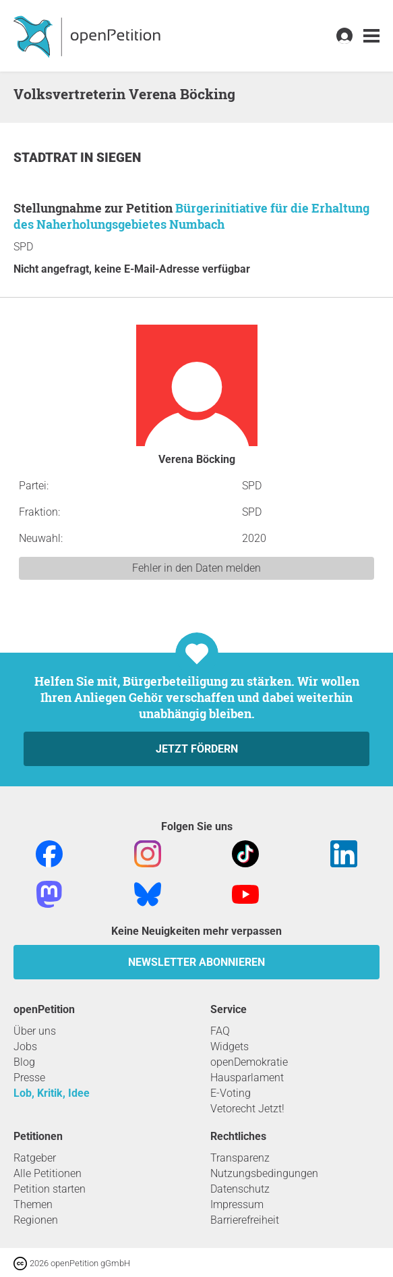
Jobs (25, 1046)
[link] (371, 36)
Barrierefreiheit (244, 1220)
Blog (24, 1062)
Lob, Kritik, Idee (51, 1093)
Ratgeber (34, 1157)
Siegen (118, 157)
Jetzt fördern (197, 748)
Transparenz (240, 1157)
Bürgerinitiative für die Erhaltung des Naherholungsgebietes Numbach (191, 216)
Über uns (34, 1031)
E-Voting (230, 1093)
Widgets (229, 1046)
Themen (33, 1204)
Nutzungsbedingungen (264, 1173)
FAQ (220, 1031)
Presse (29, 1077)
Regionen (35, 1220)
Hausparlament (247, 1077)
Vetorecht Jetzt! (247, 1108)
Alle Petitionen (47, 1173)
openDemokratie (249, 1062)
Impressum (237, 1204)
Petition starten (49, 1189)
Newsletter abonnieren (196, 962)
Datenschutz (240, 1189)
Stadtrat (46, 157)
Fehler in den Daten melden (196, 568)
